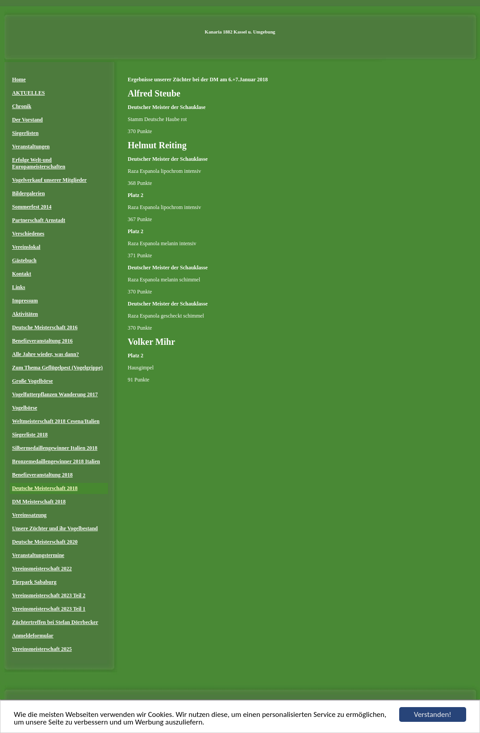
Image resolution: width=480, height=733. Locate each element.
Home (19, 79)
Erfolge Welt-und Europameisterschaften (38, 163)
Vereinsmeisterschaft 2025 (42, 649)
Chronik (21, 106)
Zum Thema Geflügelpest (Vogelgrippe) (57, 367)
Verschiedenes (28, 233)
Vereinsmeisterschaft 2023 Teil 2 (48, 595)
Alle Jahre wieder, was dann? (45, 354)
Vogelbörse (24, 408)
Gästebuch (24, 260)
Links (18, 287)
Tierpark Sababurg (34, 582)
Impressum (25, 300)
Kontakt (21, 274)
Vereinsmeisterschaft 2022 (42, 568)
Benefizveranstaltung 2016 (42, 341)
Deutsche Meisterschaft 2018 (45, 488)
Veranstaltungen (31, 146)
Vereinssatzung (29, 515)
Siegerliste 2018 (30, 434)
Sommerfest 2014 (31, 207)
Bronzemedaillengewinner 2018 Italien (56, 461)
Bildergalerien (28, 193)
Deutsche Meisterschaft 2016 (45, 327)
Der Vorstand (27, 120)
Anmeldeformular (33, 635)
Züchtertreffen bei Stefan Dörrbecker (55, 622)
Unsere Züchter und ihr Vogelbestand (55, 528)
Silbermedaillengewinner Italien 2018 (54, 448)
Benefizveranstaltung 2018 (42, 475)
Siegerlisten (25, 133)
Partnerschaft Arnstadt (38, 220)
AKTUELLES (28, 93)
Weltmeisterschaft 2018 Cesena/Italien (56, 421)
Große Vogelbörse (32, 381)
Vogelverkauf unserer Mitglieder (49, 180)
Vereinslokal (26, 247)
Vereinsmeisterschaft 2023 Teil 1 (48, 609)
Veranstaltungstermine (38, 555)
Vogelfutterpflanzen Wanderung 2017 (55, 394)
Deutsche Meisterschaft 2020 (45, 542)
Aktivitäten (25, 314)
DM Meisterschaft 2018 (39, 501)
